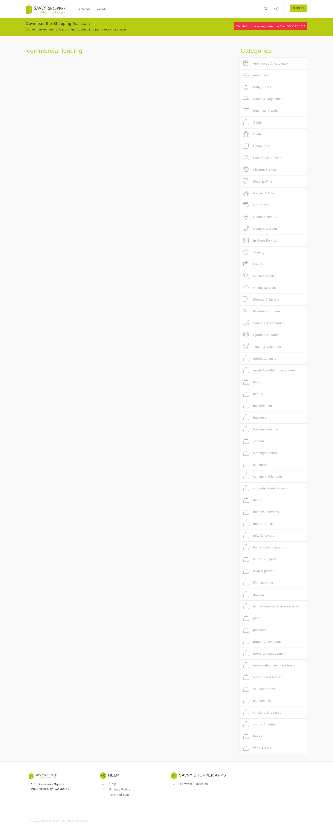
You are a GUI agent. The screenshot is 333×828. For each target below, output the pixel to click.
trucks (252, 736)
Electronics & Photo (263, 157)
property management (264, 653)
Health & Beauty (260, 216)
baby (251, 382)
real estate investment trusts (269, 665)
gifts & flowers (258, 535)
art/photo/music (259, 358)
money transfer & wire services (271, 606)
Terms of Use (115, 794)
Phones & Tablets (261, 299)
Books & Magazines (263, 98)
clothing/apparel (260, 453)
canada (253, 441)
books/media (257, 405)
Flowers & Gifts (259, 169)
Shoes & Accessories (263, 323)
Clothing (254, 134)
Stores (84, 8)
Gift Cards (255, 205)
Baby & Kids (257, 87)
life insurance (258, 582)
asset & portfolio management (270, 370)
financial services (261, 512)
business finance (260, 429)
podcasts (254, 630)
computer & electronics (265, 488)
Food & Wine (257, 181)
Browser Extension (190, 784)
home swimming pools (264, 547)
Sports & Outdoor (261, 335)
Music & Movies (259, 275)
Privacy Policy (116, 789)
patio (252, 618)
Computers (256, 146)
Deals (101, 8)
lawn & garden (259, 571)
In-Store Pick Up (260, 240)
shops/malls (257, 700)
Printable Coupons (262, 311)
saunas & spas (259, 689)
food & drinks (258, 523)
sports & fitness (259, 724)
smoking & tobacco (262, 712)
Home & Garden (260, 228)
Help (109, 784)
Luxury (253, 264)
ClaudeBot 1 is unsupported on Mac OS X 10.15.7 (270, 26)
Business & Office (261, 110)
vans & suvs (257, 748)
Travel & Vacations (262, 346)
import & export (259, 559)
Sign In (298, 8)
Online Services (260, 287)
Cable (252, 122)
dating (252, 500)
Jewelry (253, 252)
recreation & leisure (262, 677)
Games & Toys (259, 193)
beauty (253, 394)
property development (264, 641)
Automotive (256, 75)
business (254, 417)
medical (254, 594)
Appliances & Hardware (265, 63)
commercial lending (262, 476)
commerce (256, 464)
